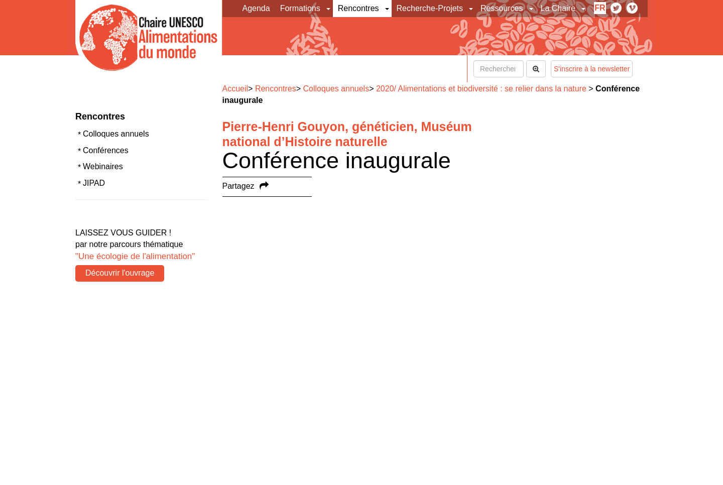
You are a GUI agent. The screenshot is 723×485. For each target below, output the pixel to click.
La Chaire (558, 8)
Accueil (235, 88)
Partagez (238, 186)
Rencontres (358, 8)
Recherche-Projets (430, 8)
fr (599, 8)
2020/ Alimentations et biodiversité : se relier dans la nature (481, 88)
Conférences (106, 150)
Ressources (501, 8)
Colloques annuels (116, 134)
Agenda (256, 8)
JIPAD (94, 183)
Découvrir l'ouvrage (119, 273)
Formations (300, 8)
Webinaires (103, 166)
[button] (329, 8)
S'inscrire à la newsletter (592, 69)
